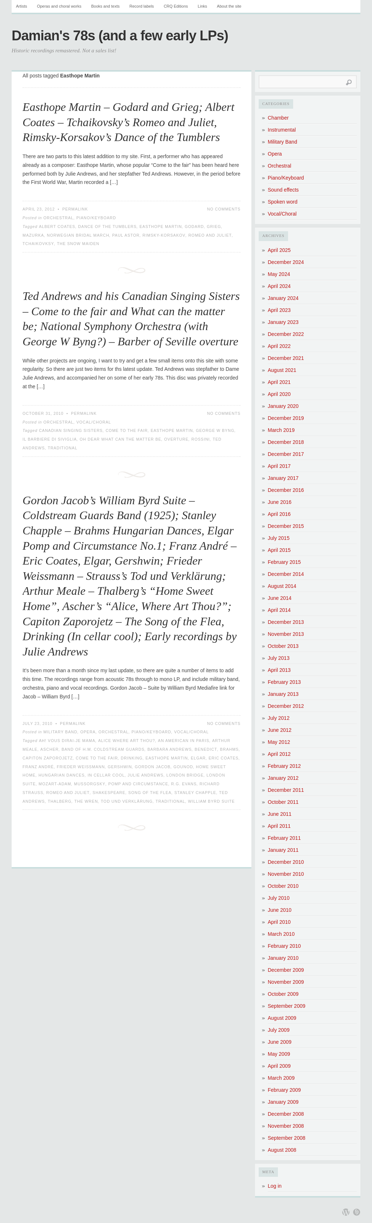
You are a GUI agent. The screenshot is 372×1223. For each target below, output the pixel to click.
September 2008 (287, 1138)
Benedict (206, 749)
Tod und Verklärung (127, 801)
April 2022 (279, 346)
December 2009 (286, 970)
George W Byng (215, 430)
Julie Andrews (145, 775)
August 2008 (282, 1150)
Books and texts (105, 6)
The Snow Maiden (78, 243)
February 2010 (284, 946)
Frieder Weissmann (81, 767)
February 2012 (284, 766)
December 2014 (286, 574)
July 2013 (279, 658)
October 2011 (283, 802)
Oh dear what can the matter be (120, 439)
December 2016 (286, 490)
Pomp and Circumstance (138, 784)
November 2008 (286, 1126)
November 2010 (286, 874)
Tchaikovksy (38, 243)
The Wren (86, 801)
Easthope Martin (161, 226)
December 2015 (286, 526)
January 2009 (283, 1102)
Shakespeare (109, 792)
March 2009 (281, 1078)
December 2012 (286, 706)
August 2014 (282, 586)
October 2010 (283, 886)
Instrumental (282, 130)
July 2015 (279, 538)
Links (202, 6)
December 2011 (286, 790)
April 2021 (279, 382)
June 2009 (279, 1042)
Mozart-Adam (55, 784)
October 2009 (283, 994)
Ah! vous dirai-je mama (67, 740)
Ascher (49, 749)
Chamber (278, 118)
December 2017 (286, 454)
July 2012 (279, 718)
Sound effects (283, 190)
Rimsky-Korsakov (163, 235)
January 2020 (283, 406)
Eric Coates (223, 758)
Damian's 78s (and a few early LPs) (120, 35)
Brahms (229, 749)
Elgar (198, 758)
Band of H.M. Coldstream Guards (102, 749)
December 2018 (286, 442)
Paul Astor (126, 235)
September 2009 (287, 1006)
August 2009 (282, 1018)
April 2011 (279, 826)
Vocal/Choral (93, 422)
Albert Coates (57, 226)
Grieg (214, 226)
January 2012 (283, 778)
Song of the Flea (149, 792)
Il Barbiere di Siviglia (50, 439)
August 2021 (282, 370)
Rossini (200, 439)
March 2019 (281, 430)
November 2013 (286, 634)
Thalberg (59, 801)
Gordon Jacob (152, 767)
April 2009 (279, 1066)
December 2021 (286, 358)
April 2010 (279, 922)
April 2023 (279, 310)
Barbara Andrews (169, 749)
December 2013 (286, 622)
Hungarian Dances (62, 775)
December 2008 (286, 1114)
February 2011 (284, 838)
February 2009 (284, 1090)
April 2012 (279, 754)
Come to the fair (127, 430)
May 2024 (279, 274)
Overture (176, 439)
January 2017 (283, 478)
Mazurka (33, 235)
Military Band (60, 732)
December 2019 (286, 418)
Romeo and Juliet (210, 235)
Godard (194, 226)
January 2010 (283, 958)
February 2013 (284, 682)
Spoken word (283, 202)
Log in (275, 1186)
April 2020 (279, 394)
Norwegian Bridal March (78, 235)
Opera (88, 732)
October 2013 (283, 646)
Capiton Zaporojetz (48, 758)
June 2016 (279, 502)
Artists (21, 6)
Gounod (183, 767)
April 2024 (279, 286)
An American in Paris (183, 740)
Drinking (132, 758)
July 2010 (279, 898)
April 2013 (279, 670)
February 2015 (284, 562)
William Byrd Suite (211, 801)
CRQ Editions (176, 6)
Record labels (141, 6)
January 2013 (283, 694)
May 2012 (279, 742)
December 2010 (286, 862)
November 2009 (286, 982)
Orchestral (58, 218)
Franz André (38, 767)
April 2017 (279, 466)
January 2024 (283, 298)
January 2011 (283, 850)
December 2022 (286, 334)
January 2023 (283, 322)
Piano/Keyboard (96, 218)
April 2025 (279, 250)
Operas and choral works (59, 6)
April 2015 (279, 550)
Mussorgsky (89, 784)
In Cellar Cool (106, 775)
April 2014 (279, 610)
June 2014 (279, 598)
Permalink (75, 209)
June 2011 (279, 814)
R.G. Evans (184, 784)
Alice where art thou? (126, 740)
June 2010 (279, 910)
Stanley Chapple (195, 792)
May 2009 (279, 1054)
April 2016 (279, 514)
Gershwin (120, 767)
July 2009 (279, 1030)
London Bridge (184, 775)
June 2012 (279, 730)
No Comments (223, 209)
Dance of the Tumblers (107, 226)
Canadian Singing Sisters (71, 430)
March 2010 (281, 934)
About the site (229, 6)
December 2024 (286, 262)
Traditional (62, 448)
